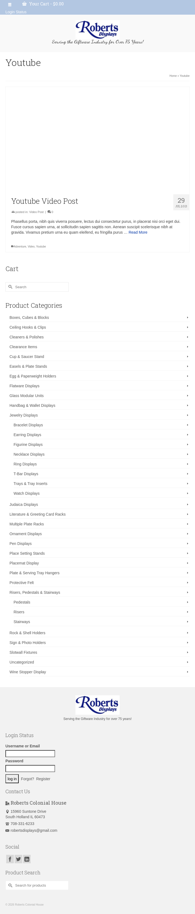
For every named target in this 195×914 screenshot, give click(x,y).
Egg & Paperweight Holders (32, 376)
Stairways (22, 622)
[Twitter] (18, 859)
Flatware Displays (24, 386)
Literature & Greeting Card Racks (37, 514)
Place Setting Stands (27, 553)
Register (43, 779)
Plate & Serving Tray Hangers (34, 573)
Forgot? (27, 779)
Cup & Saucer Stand (26, 356)
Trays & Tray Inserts (30, 483)
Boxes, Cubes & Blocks (29, 317)
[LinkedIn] (27, 859)
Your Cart (43, 4)
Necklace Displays (29, 454)
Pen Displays (20, 543)
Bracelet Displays (28, 425)
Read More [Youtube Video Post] (138, 232)
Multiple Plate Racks (26, 524)
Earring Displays (27, 435)
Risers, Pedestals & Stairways (34, 592)
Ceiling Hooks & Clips (27, 327)
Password (14, 761)
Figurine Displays (28, 444)
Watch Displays (27, 493)
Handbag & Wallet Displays (32, 405)
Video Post (36, 212)
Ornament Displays (25, 534)
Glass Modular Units (26, 395)
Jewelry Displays (23, 415)
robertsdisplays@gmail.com (31, 830)
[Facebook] (10, 859)
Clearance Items (23, 347)
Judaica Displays (23, 504)
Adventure (20, 246)
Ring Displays (25, 464)
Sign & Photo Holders (27, 642)
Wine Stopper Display (27, 672)
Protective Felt (21, 582)
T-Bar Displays (26, 474)
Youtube (41, 246)
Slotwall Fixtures (23, 652)
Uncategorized (21, 662)
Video (31, 246)
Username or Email (22, 746)
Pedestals (22, 602)
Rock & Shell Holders (27, 633)
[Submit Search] (9, 287)
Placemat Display (24, 563)
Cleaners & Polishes (26, 337)
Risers (19, 612)
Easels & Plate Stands (28, 366)
